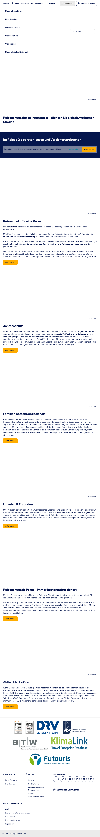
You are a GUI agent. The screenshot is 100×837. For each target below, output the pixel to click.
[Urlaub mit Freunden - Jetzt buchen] (10, 526)
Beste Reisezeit (11, 780)
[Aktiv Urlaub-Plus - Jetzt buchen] (10, 706)
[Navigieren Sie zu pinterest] (91, 779)
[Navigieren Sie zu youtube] (70, 779)
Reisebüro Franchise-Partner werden (36, 788)
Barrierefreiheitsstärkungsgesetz (17, 813)
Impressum (9, 824)
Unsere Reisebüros (14, 11)
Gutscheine (10, 43)
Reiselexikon (10, 784)
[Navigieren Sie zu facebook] (56, 779)
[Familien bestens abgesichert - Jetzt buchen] (10, 440)
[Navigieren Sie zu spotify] (84, 779)
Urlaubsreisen (11, 19)
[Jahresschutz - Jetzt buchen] (10, 350)
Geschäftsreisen (12, 27)
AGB (7, 809)
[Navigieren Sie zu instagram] (63, 779)
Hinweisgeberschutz (13, 820)
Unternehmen (11, 35)
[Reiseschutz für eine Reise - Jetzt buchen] (10, 262)
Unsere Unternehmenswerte (36, 795)
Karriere (31, 780)
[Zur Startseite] (7, 3)
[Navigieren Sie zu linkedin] (77, 779)
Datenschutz (10, 816)
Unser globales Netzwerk (16, 52)
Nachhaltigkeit (33, 784)
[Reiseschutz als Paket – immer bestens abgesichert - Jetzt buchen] (10, 618)
